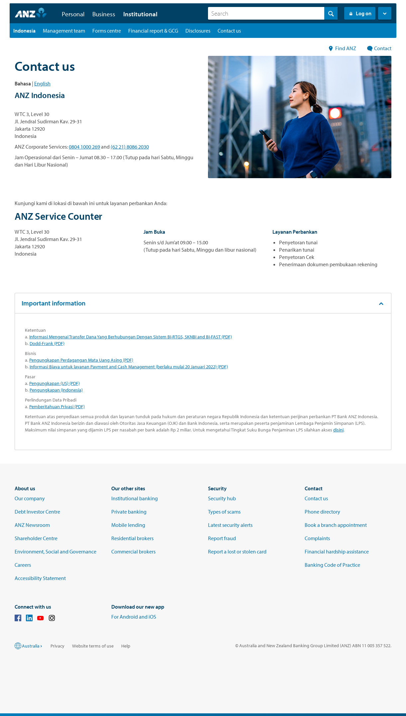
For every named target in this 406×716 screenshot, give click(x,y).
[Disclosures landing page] (198, 30)
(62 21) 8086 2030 (130, 146)
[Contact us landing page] (229, 30)
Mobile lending (128, 525)
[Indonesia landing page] (24, 30)
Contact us (316, 498)
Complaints (317, 538)
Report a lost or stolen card (237, 551)
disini (338, 430)
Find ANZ (342, 48)
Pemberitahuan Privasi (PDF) (57, 407)
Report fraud (222, 538)
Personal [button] (73, 14)
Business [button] (103, 14)
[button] (384, 13)
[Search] (273, 13)
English (42, 83)
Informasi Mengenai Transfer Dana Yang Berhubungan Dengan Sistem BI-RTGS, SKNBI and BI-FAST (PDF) (130, 337)
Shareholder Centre (36, 538)
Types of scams (224, 511)
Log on (359, 13)
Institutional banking (134, 498)
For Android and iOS (133, 616)
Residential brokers (132, 538)
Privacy (57, 646)
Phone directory (322, 511)
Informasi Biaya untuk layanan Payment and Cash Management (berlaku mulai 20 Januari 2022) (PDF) (129, 367)
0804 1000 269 (84, 146)
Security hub (222, 498)
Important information (53, 303)
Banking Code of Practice (332, 564)
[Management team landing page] (64, 30)
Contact (379, 48)
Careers (23, 564)
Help (125, 646)
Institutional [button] (140, 14)
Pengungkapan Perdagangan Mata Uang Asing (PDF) (81, 360)
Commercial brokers (133, 551)
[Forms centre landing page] (107, 30)
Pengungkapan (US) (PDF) (54, 383)
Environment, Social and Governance (55, 551)
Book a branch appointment (336, 525)
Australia (32, 646)
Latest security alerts (230, 525)
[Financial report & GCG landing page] (153, 30)
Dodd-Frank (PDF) (47, 343)
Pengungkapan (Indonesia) (56, 390)
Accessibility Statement (40, 578)
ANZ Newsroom (32, 525)
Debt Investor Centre (37, 511)
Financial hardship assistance (337, 551)
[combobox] (273, 13)
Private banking (129, 511)
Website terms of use (93, 646)
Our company (30, 498)
